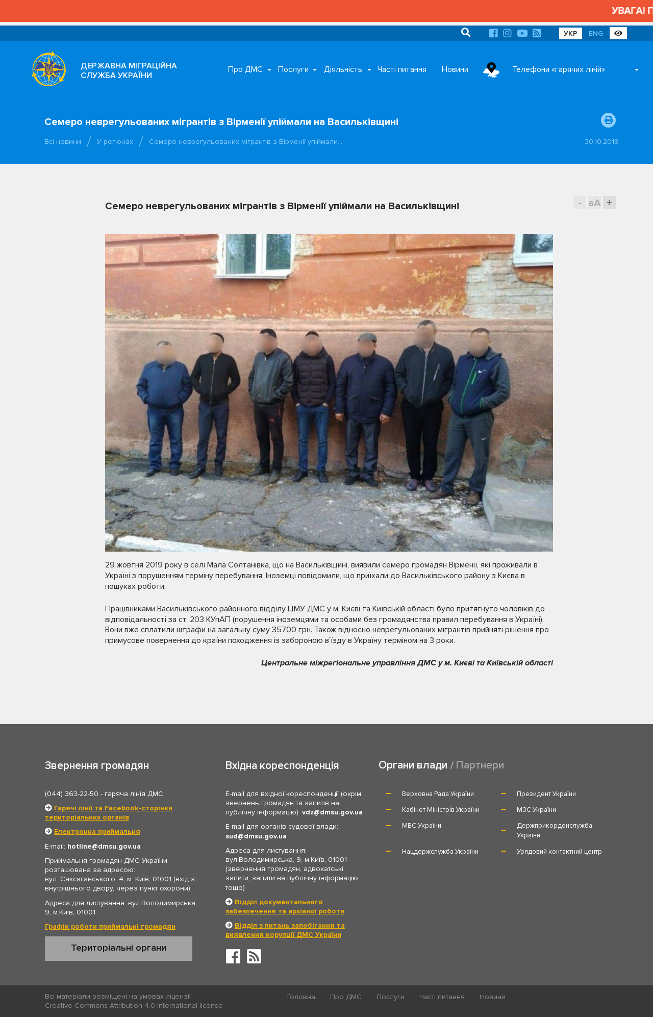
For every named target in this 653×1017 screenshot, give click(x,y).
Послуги (293, 69)
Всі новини (62, 141)
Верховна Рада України (438, 794)
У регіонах (115, 141)
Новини (455, 69)
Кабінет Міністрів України (441, 810)
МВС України (421, 826)
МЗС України (536, 810)
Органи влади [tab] (413, 765)
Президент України (546, 794)
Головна (301, 997)
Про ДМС (245, 69)
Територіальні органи (118, 947)
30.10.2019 (602, 141)
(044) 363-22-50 (71, 793)
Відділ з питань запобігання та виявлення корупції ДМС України (285, 930)
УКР (570, 33)
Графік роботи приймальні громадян (110, 926)
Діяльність (343, 69)
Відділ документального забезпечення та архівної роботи (284, 906)
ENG (596, 33)
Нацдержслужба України (440, 852)
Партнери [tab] (480, 765)
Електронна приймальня (97, 831)
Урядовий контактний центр (559, 852)
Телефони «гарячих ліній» (558, 69)
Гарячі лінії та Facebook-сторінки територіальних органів (108, 813)
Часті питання (402, 69)
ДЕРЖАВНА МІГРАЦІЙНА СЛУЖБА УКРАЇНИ (129, 71)
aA (594, 203)
